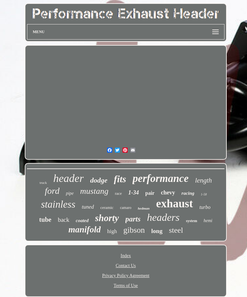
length (203, 180)
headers (163, 217)
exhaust (174, 203)
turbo (205, 207)
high (112, 231)
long (156, 231)
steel (176, 230)
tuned (88, 207)
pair (149, 193)
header (68, 178)
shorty (107, 218)
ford (52, 191)
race (118, 193)
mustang (94, 191)
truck (43, 182)
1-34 (133, 192)
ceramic (107, 207)
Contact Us (126, 265)
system (191, 221)
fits (120, 179)
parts (133, 219)
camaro (125, 207)
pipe (70, 193)
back (63, 219)
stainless (58, 204)
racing (187, 193)
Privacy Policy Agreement (126, 275)
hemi (208, 220)
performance (160, 178)
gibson (134, 230)
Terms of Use (126, 285)
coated (82, 220)
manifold (85, 229)
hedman (144, 208)
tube (45, 219)
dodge (98, 180)
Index (126, 255)
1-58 (203, 194)
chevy (168, 192)
